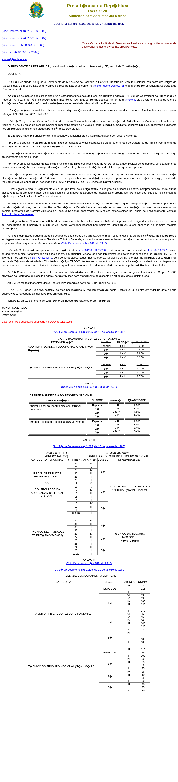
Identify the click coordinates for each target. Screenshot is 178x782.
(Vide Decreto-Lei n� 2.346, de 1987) (84, 243)
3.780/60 (100, 250)
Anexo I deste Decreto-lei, (109, 85)
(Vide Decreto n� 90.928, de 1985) (23, 45)
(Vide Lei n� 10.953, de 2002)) (20, 52)
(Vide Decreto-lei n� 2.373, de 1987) (24, 38)
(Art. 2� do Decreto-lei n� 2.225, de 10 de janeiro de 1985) (89, 446)
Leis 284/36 (85, 250)
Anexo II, (130, 99)
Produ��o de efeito (14, 59)
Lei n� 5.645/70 (42, 257)
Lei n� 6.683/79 (158, 250)
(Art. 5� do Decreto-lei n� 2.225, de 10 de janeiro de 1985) (89, 569)
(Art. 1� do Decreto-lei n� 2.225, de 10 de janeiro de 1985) (89, 331)
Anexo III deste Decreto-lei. (18, 214)
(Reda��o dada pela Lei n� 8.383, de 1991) (89, 387)
